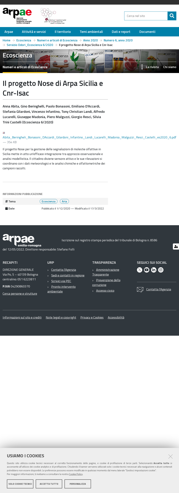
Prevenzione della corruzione (106, 282)
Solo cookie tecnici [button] (20, 484)
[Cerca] (172, 15)
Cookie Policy (76, 474)
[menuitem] (8, 31)
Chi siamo (169, 67)
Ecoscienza (23, 40)
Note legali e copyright (61, 317)
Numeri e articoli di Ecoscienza (57, 40)
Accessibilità (116, 317)
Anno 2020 (90, 40)
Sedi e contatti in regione (67, 275)
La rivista (152, 67)
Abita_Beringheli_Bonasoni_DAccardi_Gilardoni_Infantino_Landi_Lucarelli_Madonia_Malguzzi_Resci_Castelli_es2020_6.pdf (89, 136)
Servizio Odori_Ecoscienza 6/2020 (30, 45)
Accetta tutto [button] (49, 484)
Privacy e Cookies (92, 317)
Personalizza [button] (78, 484)
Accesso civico (105, 290)
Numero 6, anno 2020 (118, 40)
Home (6, 40)
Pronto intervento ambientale (61, 289)
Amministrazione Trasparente (105, 272)
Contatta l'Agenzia (63, 269)
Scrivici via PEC (61, 281)
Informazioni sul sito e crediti (22, 317)
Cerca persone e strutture (20, 293)
